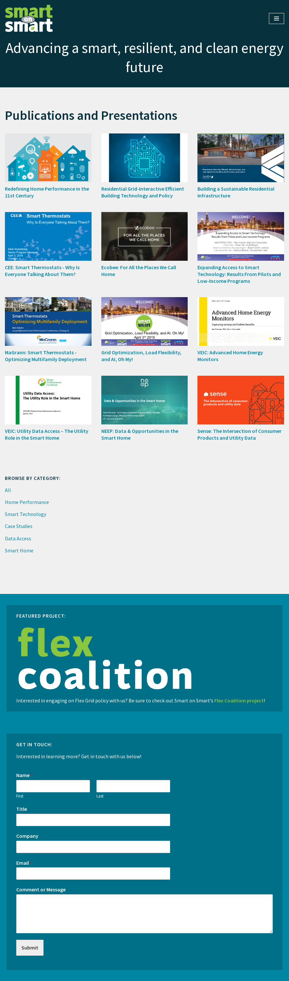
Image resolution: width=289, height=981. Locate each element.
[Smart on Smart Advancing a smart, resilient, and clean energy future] (29, 18)
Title (21, 809)
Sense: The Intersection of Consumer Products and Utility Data (239, 434)
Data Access (18, 538)
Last (100, 796)
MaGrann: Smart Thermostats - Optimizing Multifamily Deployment (46, 355)
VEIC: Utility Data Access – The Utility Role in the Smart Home (46, 434)
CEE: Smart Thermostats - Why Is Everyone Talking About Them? (42, 270)
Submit (29, 947)
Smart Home (19, 550)
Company (27, 836)
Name (24, 775)
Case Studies (18, 526)
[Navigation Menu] (276, 18)
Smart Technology (25, 514)
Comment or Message (41, 889)
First (19, 796)
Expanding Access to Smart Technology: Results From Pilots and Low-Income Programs (239, 274)
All (8, 490)
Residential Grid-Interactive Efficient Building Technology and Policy (142, 192)
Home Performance (27, 502)
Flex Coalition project (239, 700)
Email (24, 863)
